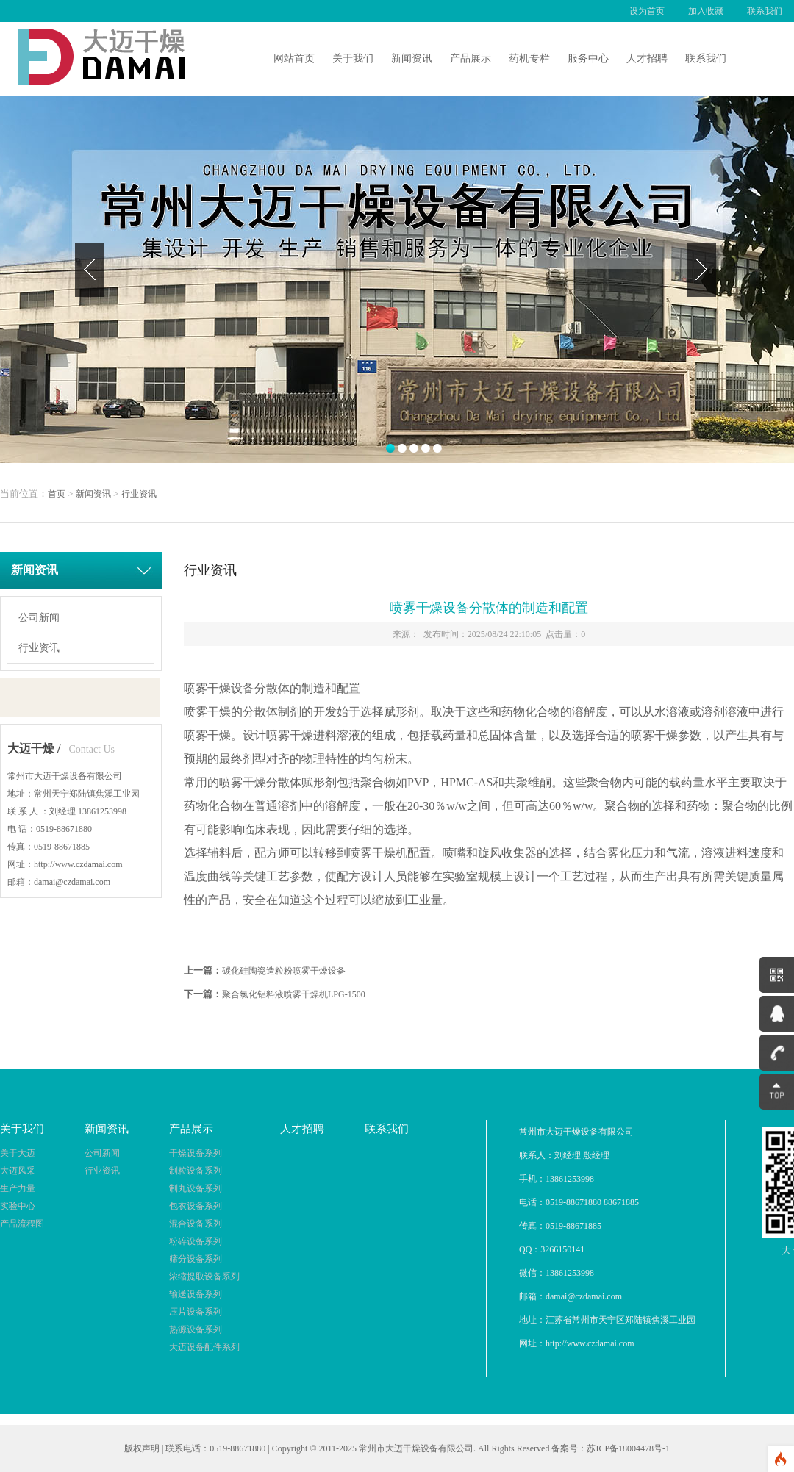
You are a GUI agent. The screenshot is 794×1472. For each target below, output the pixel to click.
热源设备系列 (195, 1329)
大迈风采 (17, 1171)
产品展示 (470, 58)
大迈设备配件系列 (204, 1347)
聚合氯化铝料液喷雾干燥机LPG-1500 (293, 994)
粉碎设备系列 (195, 1241)
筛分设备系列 (195, 1259)
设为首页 (647, 11)
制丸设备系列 (195, 1188)
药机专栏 (529, 58)
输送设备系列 (195, 1294)
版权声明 (142, 1448)
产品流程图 (22, 1223)
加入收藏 (705, 11)
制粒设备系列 (195, 1171)
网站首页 (294, 58)
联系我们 (764, 11)
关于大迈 (17, 1153)
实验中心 (17, 1206)
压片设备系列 (195, 1312)
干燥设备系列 (195, 1153)
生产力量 (17, 1188)
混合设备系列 (195, 1223)
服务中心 (588, 58)
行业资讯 (139, 494)
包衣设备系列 (195, 1206)
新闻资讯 (411, 58)
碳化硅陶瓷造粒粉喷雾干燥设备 (284, 971)
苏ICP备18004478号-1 (628, 1448)
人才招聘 (647, 58)
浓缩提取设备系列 (204, 1276)
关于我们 (352, 58)
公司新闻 (39, 617)
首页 (56, 494)
